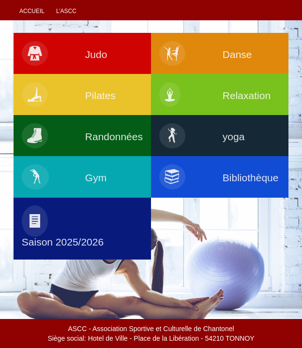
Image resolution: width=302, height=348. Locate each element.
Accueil (32, 11)
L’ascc (66, 11)
